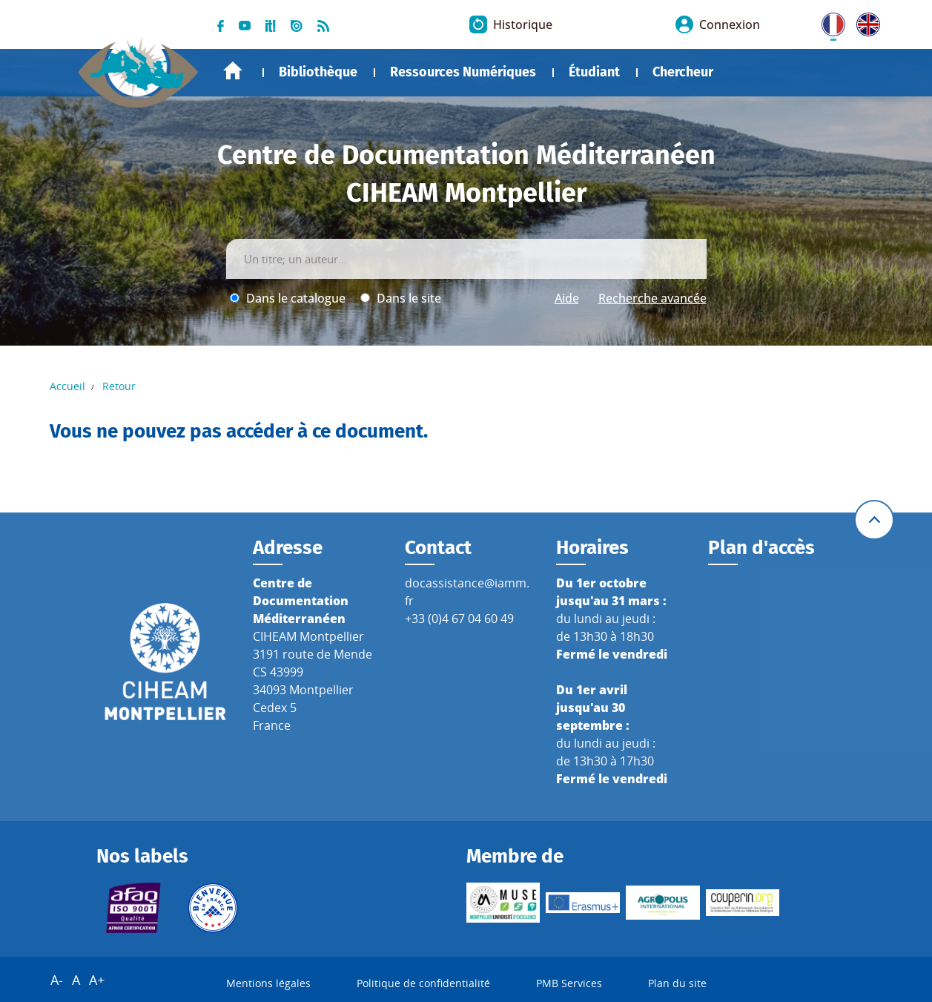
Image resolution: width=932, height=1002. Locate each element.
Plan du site (677, 983)
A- (56, 980)
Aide (567, 298)
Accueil (232, 71)
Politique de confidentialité (423, 983)
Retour (119, 386)
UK (864, 21)
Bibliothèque (318, 72)
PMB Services (569, 983)
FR (828, 21)
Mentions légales (268, 983)
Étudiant (594, 72)
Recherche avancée (652, 298)
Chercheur (682, 72)
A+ (97, 980)
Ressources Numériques (463, 72)
